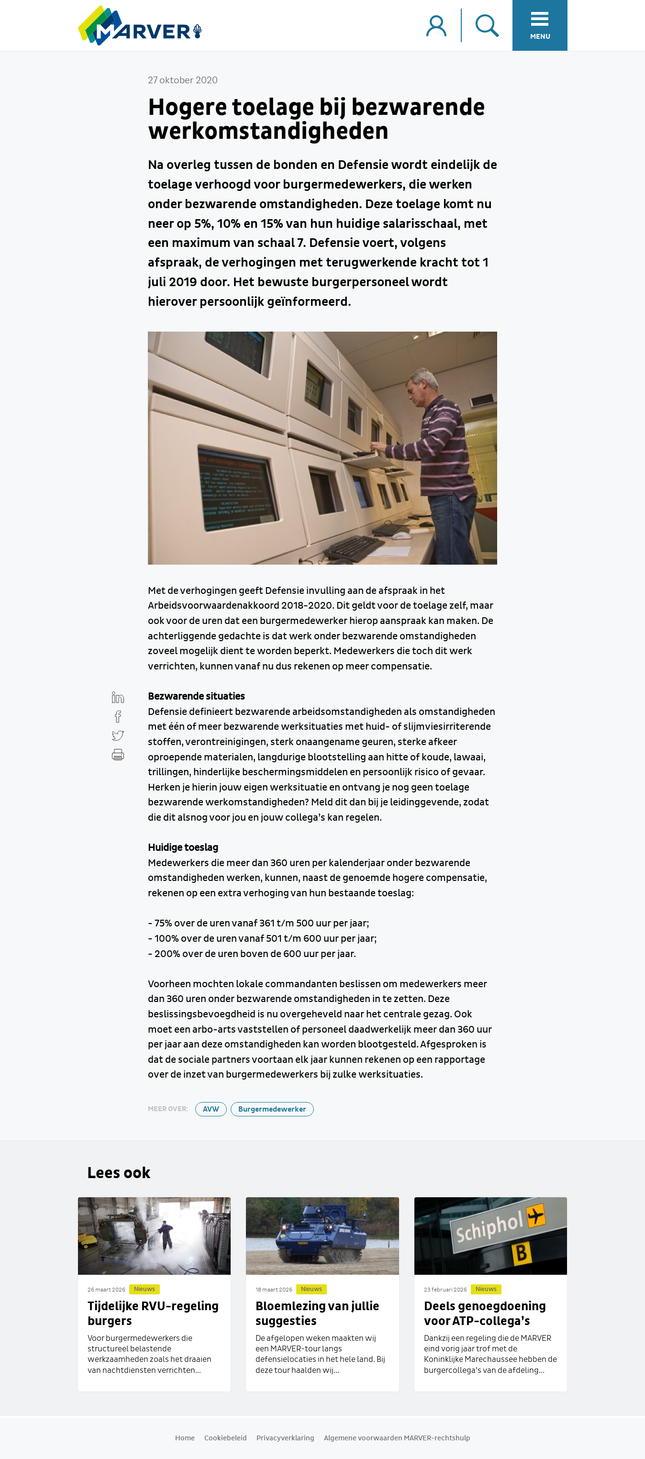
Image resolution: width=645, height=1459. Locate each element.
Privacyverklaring (285, 1438)
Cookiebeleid (225, 1438)
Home (185, 1438)
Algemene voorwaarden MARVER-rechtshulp (397, 1438)
